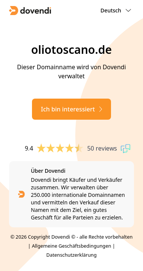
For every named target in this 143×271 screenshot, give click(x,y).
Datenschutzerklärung (71, 254)
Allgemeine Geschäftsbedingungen (71, 245)
